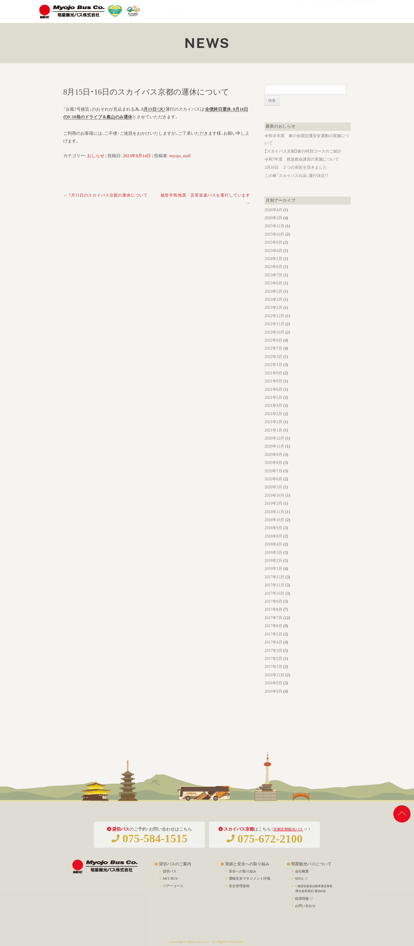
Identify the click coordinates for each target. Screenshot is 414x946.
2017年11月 (274, 593)
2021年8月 (273, 389)
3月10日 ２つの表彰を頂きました (295, 176)
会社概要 (187, 5)
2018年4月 (273, 552)
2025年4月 (273, 259)
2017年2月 (273, 667)
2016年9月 (273, 691)
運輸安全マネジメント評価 (260, 5)
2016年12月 (274, 683)
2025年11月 (274, 234)
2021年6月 (273, 398)
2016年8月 (273, 700)
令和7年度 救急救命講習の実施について (301, 167)
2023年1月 (273, 316)
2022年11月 (274, 332)
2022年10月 (274, 340)
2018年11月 (274, 520)
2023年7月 (273, 283)
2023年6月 (273, 291)
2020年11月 (274, 455)
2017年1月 (273, 675)
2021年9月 (273, 381)
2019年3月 (273, 512)
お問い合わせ (305, 910)
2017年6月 (273, 634)
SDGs (205, 5)
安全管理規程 (294, 5)
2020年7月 (273, 479)
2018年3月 (273, 561)
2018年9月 (273, 536)
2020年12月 (274, 446)
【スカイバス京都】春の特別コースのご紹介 (303, 159)
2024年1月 (273, 267)
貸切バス (170, 875)
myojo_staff (180, 163)
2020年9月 (273, 463)
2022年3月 (273, 365)
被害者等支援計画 (322, 5)
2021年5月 (273, 406)
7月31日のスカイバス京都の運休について (105, 203)
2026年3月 (273, 226)
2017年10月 (274, 602)
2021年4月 (273, 414)
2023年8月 (273, 275)
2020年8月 (273, 471)
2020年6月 (273, 487)
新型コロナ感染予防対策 (356, 5)
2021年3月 (273, 422)
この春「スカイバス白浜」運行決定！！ (296, 184)
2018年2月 (273, 569)
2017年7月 (273, 626)
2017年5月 (273, 642)
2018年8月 (273, 544)
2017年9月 (273, 610)
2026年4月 (273, 218)
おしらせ (95, 163)
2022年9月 (273, 348)
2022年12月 (274, 324)
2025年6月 (273, 250)
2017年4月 (273, 650)
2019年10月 (274, 504)
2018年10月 (274, 528)
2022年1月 (273, 373)
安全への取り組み (242, 875)
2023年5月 (273, 300)
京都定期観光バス (288, 833)
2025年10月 (274, 242)
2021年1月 (273, 438)
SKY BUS (170, 883)
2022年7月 (273, 357)
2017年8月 (273, 618)
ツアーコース (173, 890)
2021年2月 (273, 430)
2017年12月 (274, 585)
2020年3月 (273, 496)
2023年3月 (273, 308)
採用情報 (226, 5)
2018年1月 (273, 577)
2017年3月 (273, 659)
